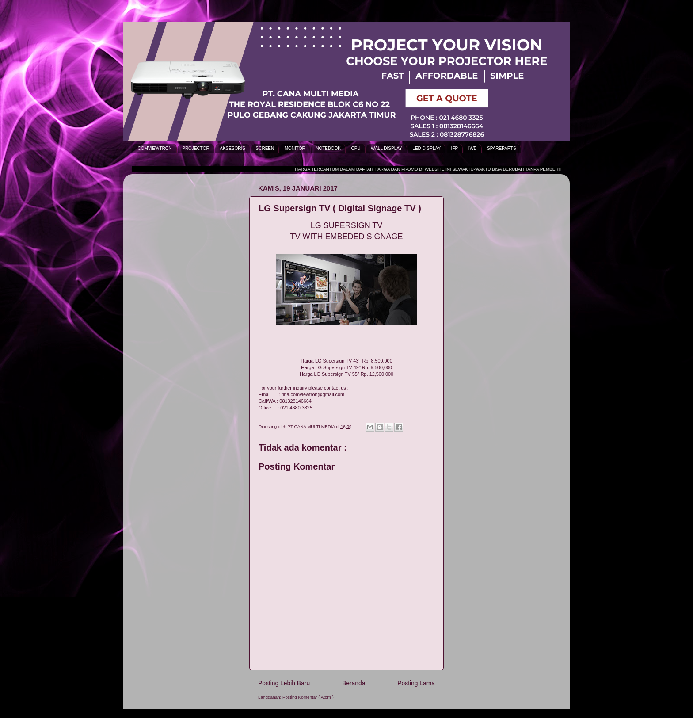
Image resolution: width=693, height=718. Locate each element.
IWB (472, 148)
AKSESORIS (232, 148)
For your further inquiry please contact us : (304, 387)
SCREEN (265, 148)
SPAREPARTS (501, 148)
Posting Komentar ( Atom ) (308, 697)
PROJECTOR (195, 148)
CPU (355, 148)
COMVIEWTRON (155, 148)
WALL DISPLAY (386, 148)
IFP (454, 148)
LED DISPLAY (426, 148)
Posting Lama (416, 683)
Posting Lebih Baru (284, 683)
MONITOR (295, 148)
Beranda (353, 683)
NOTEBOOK (328, 148)
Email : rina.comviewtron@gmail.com (301, 394)
